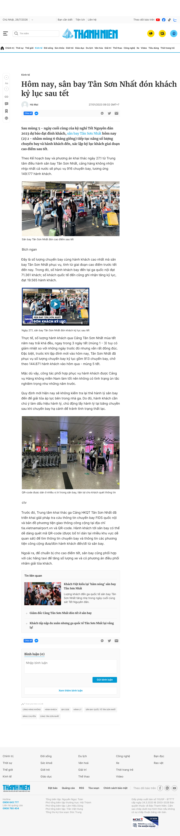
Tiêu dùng (154, 48)
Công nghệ (129, 48)
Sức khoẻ (46, 763)
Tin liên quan (33, 575)
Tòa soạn (93, 788)
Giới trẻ (70, 48)
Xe (138, 48)
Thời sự (20, 48)
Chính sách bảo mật (115, 788)
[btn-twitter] (109, 113)
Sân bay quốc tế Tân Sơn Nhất (101, 710)
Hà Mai (34, 104)
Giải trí (107, 48)
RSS (81, 788)
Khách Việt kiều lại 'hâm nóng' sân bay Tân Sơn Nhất (90, 586)
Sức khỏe (59, 48)
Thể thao (117, 48)
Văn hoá (83, 763)
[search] (36, 33)
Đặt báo (52, 788)
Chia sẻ (28, 113)
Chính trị (9, 48)
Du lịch (89, 48)
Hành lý (77, 710)
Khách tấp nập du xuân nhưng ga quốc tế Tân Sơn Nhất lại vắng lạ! (72, 625)
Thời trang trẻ (167, 48)
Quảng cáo (68, 788)
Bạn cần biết (65, 19)
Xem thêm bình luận (71, 690)
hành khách (51, 710)
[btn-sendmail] (116, 113)
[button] (6, 77)
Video (144, 48)
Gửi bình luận (105, 679)
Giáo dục (79, 48)
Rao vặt (158, 763)
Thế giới (29, 48)
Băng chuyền (29, 716)
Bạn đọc (159, 756)
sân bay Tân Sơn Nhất (84, 133)
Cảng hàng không (32, 710)
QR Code (65, 710)
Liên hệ (92, 19)
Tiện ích (80, 19)
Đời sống (48, 48)
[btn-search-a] (16, 33)
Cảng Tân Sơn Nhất (49, 716)
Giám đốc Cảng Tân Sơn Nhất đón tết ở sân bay (61, 613)
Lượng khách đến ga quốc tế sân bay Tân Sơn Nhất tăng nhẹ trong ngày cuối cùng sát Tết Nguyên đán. (90, 598)
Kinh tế (38, 48)
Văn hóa (98, 48)
